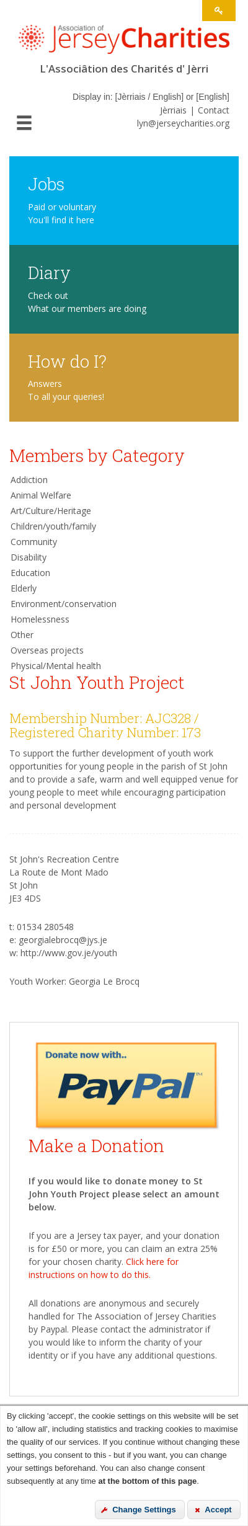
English (212, 97)
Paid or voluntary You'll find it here (62, 213)
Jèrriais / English (149, 97)
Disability (28, 557)
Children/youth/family (53, 526)
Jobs (46, 183)
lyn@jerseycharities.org (183, 123)
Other (22, 635)
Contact (213, 110)
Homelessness (40, 619)
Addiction (29, 480)
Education (30, 573)
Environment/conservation (64, 604)
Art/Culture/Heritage (51, 511)
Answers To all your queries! (66, 390)
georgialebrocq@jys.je (63, 940)
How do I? (67, 360)
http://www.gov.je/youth (68, 953)
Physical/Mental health (56, 666)
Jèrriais (173, 110)
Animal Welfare (41, 495)
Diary (49, 272)
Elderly (24, 588)
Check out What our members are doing (87, 302)
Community (34, 542)
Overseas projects (47, 650)
